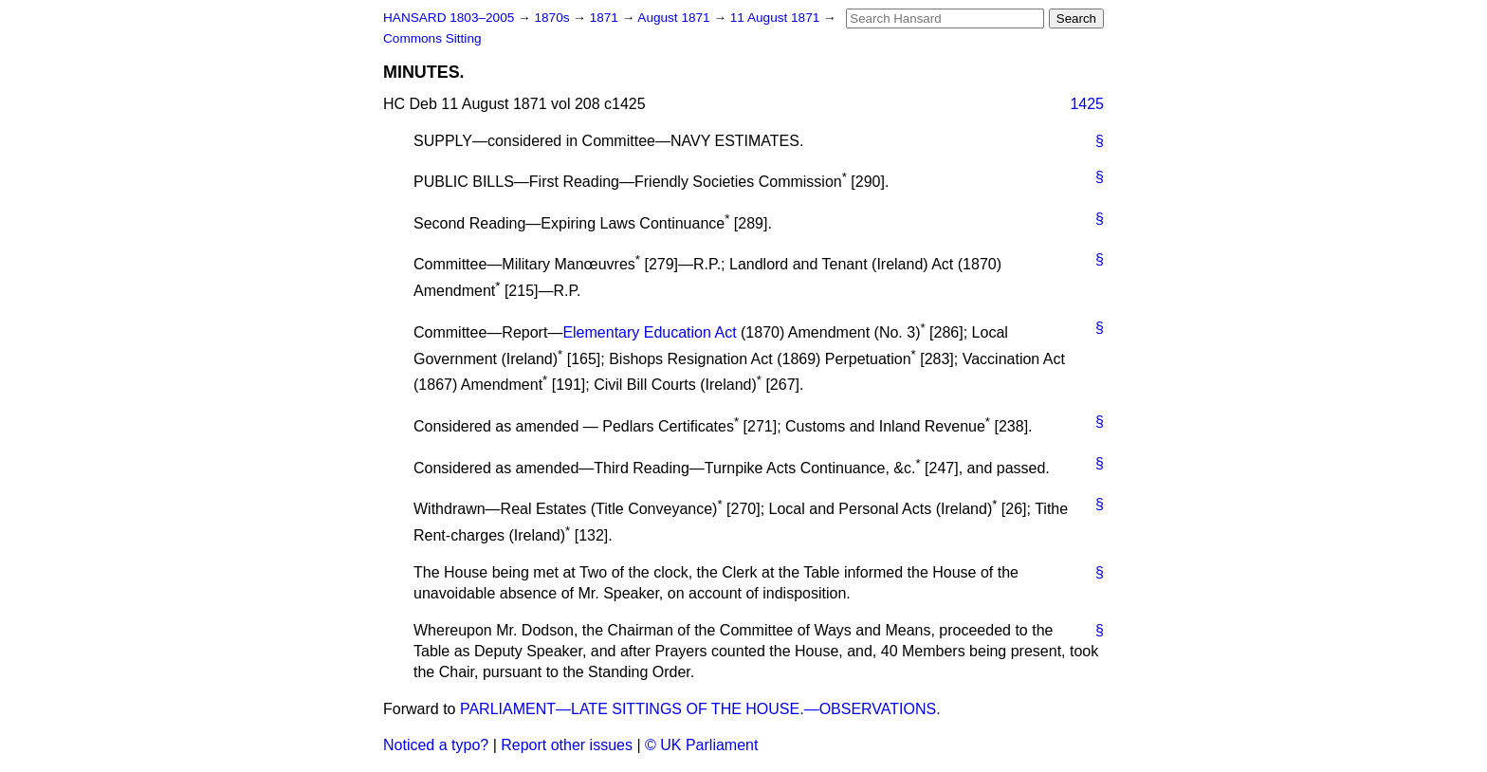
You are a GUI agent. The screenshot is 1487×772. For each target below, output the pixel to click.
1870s (553, 17)
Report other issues (567, 745)
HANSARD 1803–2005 (448, 17)
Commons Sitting (432, 38)
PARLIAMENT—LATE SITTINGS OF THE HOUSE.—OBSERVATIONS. (700, 709)
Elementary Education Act (649, 332)
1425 (1087, 104)
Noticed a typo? (435, 745)
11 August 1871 (776, 17)
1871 (606, 17)
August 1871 (675, 17)
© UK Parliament (701, 745)
